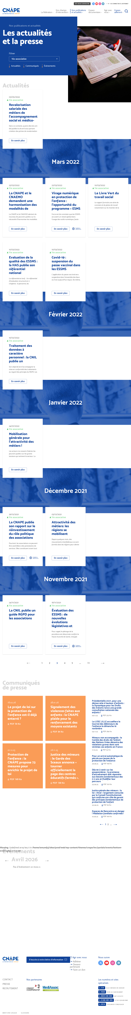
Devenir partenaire (75, 965)
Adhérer (77, 961)
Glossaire (25, 1013)
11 (88, 663)
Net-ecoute (110, 996)
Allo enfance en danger (111, 987)
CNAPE (12, 9)
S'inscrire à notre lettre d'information (48, 959)
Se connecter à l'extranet (117, 3)
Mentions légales (10, 1013)
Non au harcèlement (110, 992)
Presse (6, 984)
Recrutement (10, 988)
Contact (8, 979)
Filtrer (12, 53)
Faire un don (79, 969)
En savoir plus (18, 140)
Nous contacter (82, 3)
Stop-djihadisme (113, 1000)
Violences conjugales (111, 1004)
